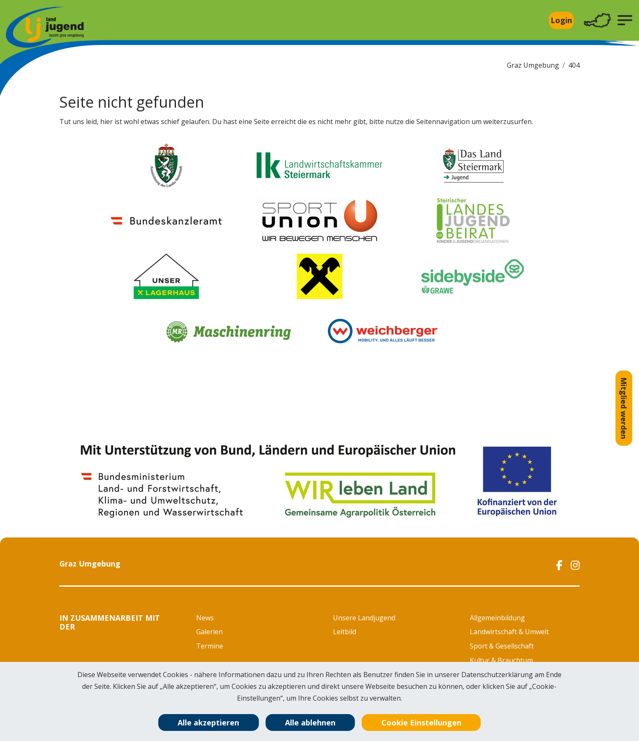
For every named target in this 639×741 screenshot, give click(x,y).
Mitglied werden (624, 408)
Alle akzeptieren (208, 722)
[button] (625, 20)
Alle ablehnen (310, 722)
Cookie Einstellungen (421, 722)
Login (561, 20)
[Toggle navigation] (597, 20)
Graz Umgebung (533, 65)
